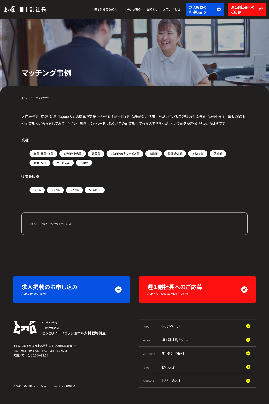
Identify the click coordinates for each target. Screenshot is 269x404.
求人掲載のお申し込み (198, 9)
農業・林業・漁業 (43, 154)
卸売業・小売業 (72, 154)
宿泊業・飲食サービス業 (124, 154)
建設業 (96, 154)
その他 (84, 163)
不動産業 (197, 154)
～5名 (37, 190)
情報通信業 (175, 154)
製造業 (153, 154)
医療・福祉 (40, 163)
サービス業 (63, 163)
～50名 (74, 190)
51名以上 (95, 190)
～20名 (55, 190)
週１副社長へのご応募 (242, 9)
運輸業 (218, 154)
